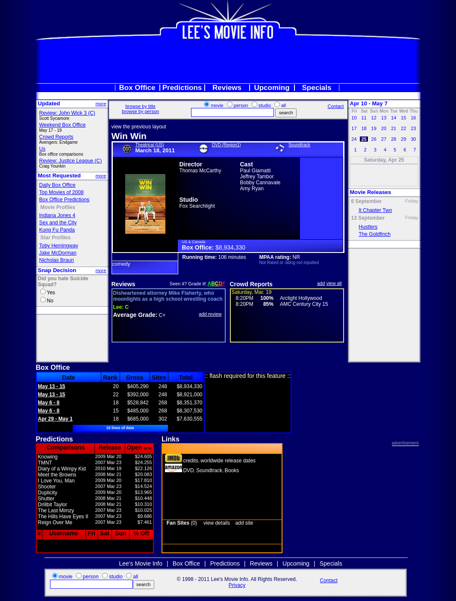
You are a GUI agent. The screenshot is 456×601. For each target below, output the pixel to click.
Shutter (46, 499)
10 (354, 117)
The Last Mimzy (56, 511)
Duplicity (47, 493)
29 (403, 139)
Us (42, 149)
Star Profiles (56, 238)
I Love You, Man (56, 481)
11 (364, 117)
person (241, 105)
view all (333, 283)
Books (232, 470)
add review (210, 313)
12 (374, 117)
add (321, 283)
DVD (188, 470)
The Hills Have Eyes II (63, 517)
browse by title (141, 106)
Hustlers (368, 227)
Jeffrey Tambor (257, 177)
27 (384, 139)
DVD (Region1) (226, 144)
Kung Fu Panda (57, 230)
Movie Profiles (58, 207)
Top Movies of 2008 (61, 192)
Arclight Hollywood (301, 298)
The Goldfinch (375, 234)
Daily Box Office (57, 185)
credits (190, 461)
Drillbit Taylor (52, 505)
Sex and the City (58, 223)
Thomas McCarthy (200, 171)
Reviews (226, 88)
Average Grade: (135, 314)
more (100, 103)
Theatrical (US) (149, 144)
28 (393, 139)
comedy (121, 264)
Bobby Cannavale (260, 183)
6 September (366, 201)
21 (393, 128)
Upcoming (271, 88)
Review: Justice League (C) (70, 161)
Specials (317, 88)
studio (265, 105)
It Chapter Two (375, 210)
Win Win (129, 136)
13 (384, 117)
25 (364, 139)
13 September (368, 218)
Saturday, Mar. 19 (252, 292)
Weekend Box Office (62, 125)
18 (364, 128)
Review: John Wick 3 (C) (67, 113)
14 (393, 117)
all (283, 105)
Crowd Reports (56, 137)
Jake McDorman (57, 253)
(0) (182, 523)
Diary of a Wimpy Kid (62, 469)
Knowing (48, 457)
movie (217, 105)
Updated (49, 103)
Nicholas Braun (56, 260)
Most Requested (59, 175)
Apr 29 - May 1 (55, 419)
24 (354, 139)
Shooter (47, 487)
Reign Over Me (55, 523)
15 (403, 117)
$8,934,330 (230, 247)
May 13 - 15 (51, 386)
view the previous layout (139, 127)
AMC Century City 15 (304, 304)
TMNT (45, 463)
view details (216, 523)
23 (413, 128)
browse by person (140, 111)
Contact (335, 106)
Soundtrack (299, 144)
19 (374, 128)
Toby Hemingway (58, 246)
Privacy (237, 585)
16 (413, 117)
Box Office (137, 88)
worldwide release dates (228, 461)
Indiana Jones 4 (57, 215)
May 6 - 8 (49, 403)
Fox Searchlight (197, 206)
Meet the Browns (57, 475)
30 (413, 139)
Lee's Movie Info (141, 563)
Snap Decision (57, 270)
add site (244, 523)
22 (403, 128)
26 (374, 139)
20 (384, 128)
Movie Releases (370, 192)
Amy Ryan (252, 189)
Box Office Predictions (64, 200)
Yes (51, 293)
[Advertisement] (228, 61)
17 (354, 128)
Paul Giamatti (255, 171)
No (50, 301)
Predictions (182, 88)
